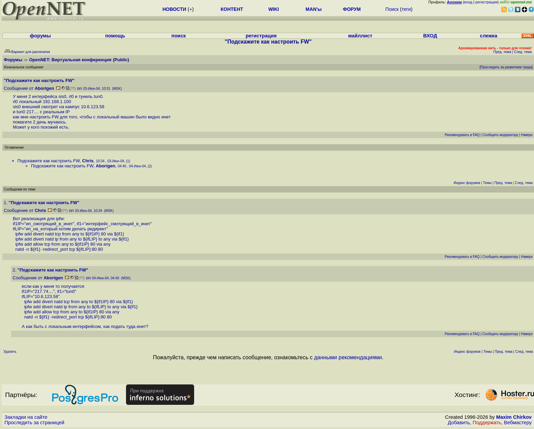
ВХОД (430, 35)
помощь (115, 35)
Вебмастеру (518, 422)
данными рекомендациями (348, 357)
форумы (40, 35)
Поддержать (487, 422)
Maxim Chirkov (514, 417)
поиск (178, 35)
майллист (360, 35)
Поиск (392, 9)
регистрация (486, 2)
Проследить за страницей (34, 422)
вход (468, 2)
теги (406, 9)
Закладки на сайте (25, 417)
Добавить (459, 422)
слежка (488, 35)
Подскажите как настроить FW (48, 160)
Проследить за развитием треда (506, 67)
